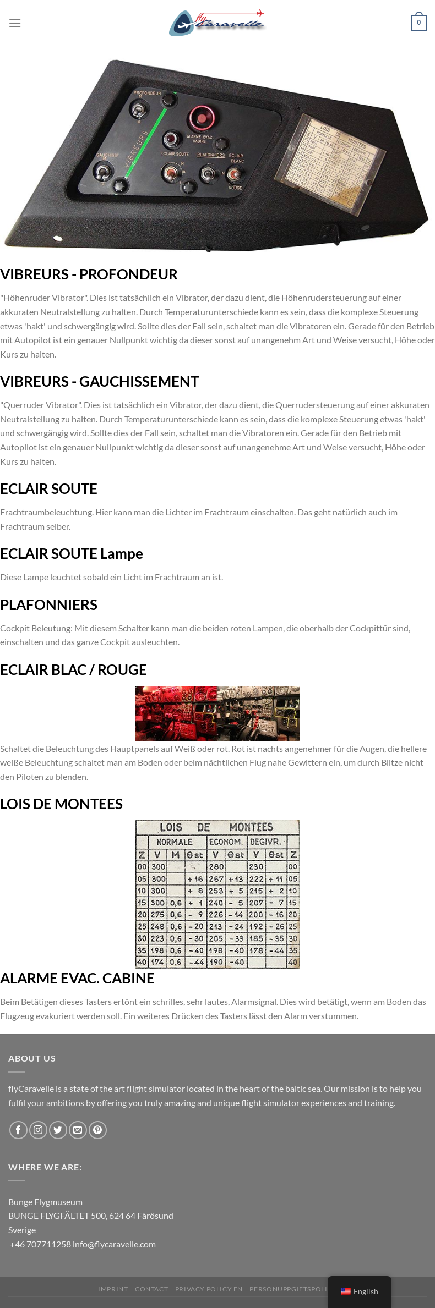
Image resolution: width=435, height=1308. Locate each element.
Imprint (113, 1289)
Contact (151, 1289)
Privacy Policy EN (209, 1289)
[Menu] (14, 22)
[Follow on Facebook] (18, 1130)
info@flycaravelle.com (114, 1244)
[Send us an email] (78, 1130)
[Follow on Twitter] (58, 1130)
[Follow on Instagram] (38, 1130)
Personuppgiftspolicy (292, 1289)
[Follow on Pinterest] (98, 1130)
